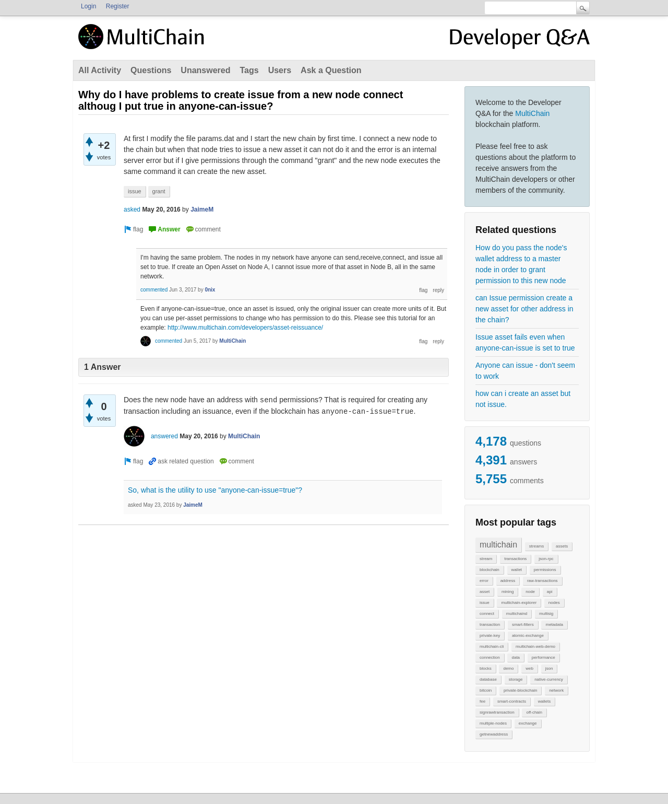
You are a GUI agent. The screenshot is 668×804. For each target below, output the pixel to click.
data (515, 657)
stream (486, 558)
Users (279, 70)
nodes (554, 602)
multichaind (516, 613)
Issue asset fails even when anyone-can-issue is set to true (525, 342)
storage (516, 679)
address (507, 580)
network (556, 690)
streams (536, 546)
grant (158, 191)
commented (154, 290)
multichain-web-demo (535, 646)
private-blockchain (520, 690)
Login (88, 6)
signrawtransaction (497, 712)
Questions (150, 70)
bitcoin (486, 690)
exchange (528, 723)
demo (508, 668)
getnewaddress (494, 734)
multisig (546, 613)
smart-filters (523, 624)
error (484, 580)
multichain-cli (492, 646)
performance (543, 657)
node (530, 591)
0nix (210, 290)
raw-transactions (542, 580)
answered (164, 436)
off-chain (534, 712)
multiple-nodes (493, 723)
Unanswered (205, 70)
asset (485, 591)
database (488, 679)
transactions (515, 558)
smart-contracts (511, 701)
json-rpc (546, 558)
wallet (516, 569)
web (529, 668)
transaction (490, 624)
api (550, 591)
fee (482, 701)
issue (485, 602)
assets (562, 546)
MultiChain (532, 113)
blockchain (489, 569)
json (549, 668)
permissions (545, 569)
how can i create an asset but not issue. (522, 399)
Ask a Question (331, 70)
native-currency (548, 679)
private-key (490, 635)
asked (132, 209)
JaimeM (201, 209)
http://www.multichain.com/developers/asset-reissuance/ (245, 327)
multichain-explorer (518, 602)
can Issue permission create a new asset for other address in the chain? (524, 309)
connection (490, 657)
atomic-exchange (528, 635)
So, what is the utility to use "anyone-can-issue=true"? (215, 490)
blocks (486, 668)
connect (487, 613)
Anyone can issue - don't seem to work (525, 370)
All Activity (99, 70)
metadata (554, 624)
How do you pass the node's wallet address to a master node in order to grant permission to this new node (521, 264)
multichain (498, 544)
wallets (544, 701)
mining (508, 591)
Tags (249, 70)
